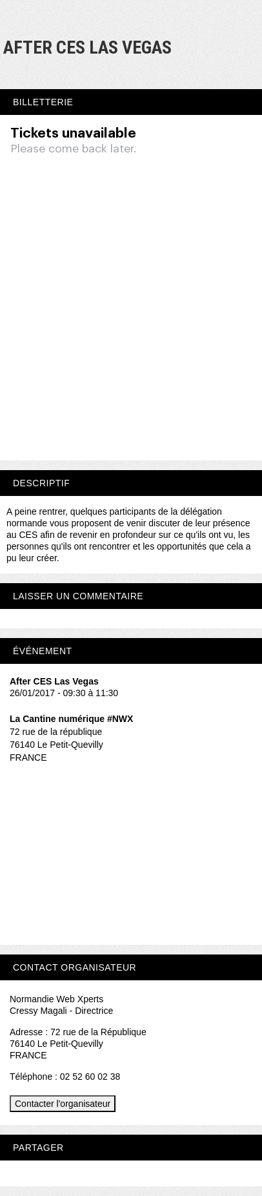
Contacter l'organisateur (62, 1103)
